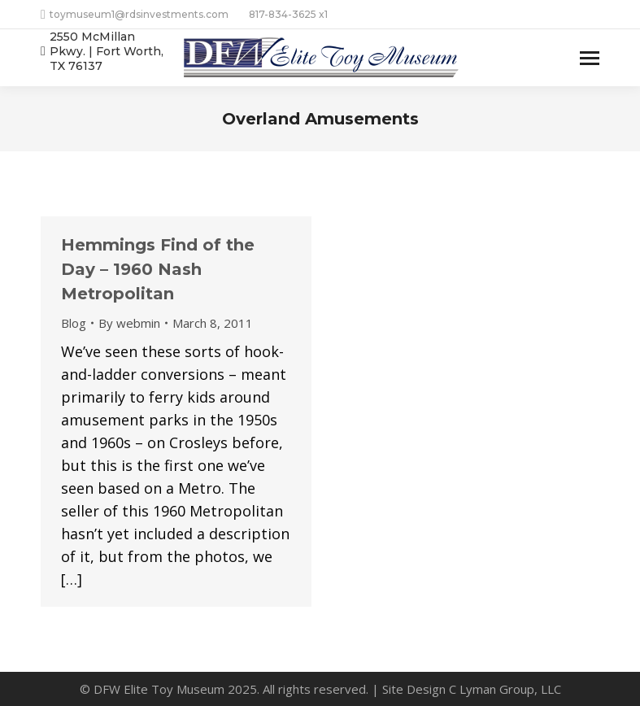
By (129, 323)
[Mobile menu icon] (589, 58)
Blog (73, 323)
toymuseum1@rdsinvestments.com (135, 14)
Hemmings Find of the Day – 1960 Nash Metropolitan (158, 269)
